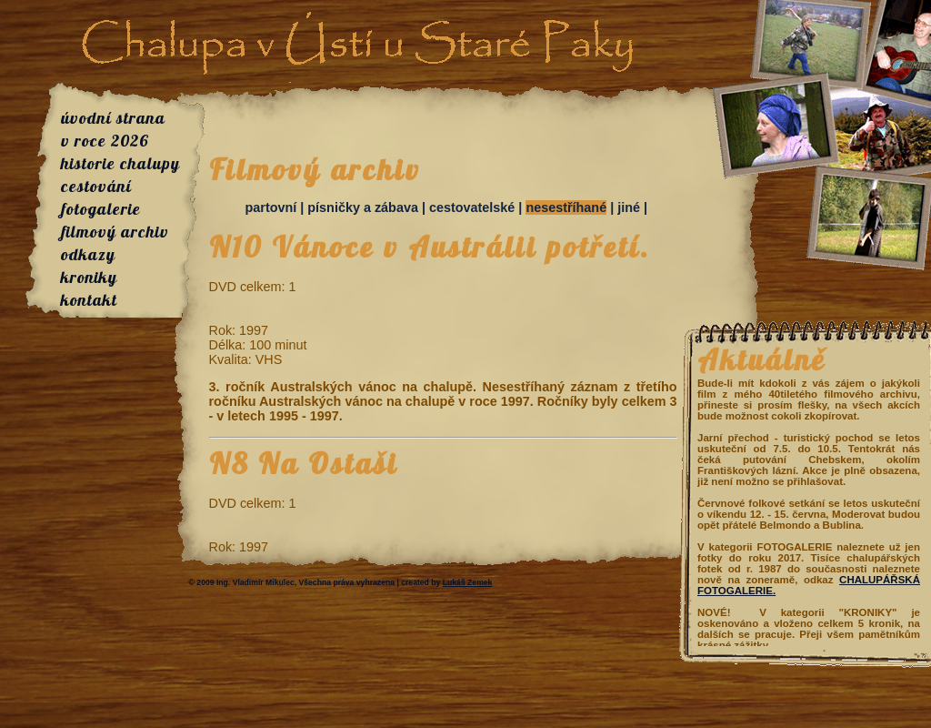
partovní (271, 207)
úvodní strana (113, 117)
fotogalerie (101, 208)
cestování (96, 186)
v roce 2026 (105, 140)
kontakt (89, 299)
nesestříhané (566, 207)
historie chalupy (120, 163)
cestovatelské (472, 207)
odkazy (88, 254)
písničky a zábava (362, 207)
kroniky (89, 277)
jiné (628, 207)
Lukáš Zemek (468, 582)
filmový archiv (115, 231)
